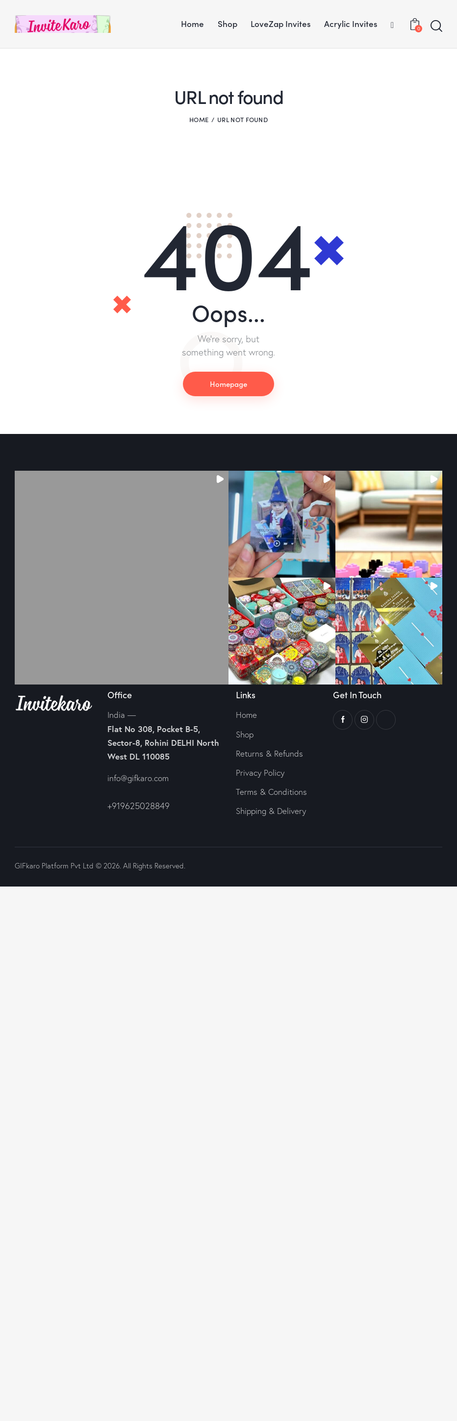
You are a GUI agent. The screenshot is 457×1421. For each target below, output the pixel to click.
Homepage (228, 384)
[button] (121, 578)
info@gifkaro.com (138, 778)
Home (198, 119)
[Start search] (436, 26)
